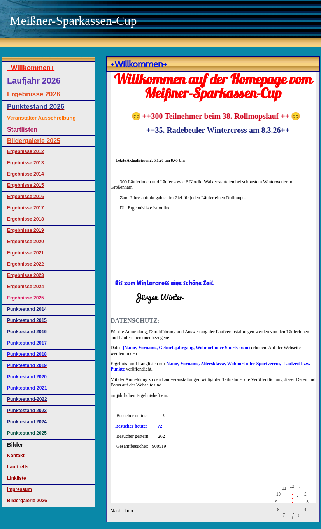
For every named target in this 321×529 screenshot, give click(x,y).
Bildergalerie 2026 (27, 500)
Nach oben (122, 510)
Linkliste (16, 478)
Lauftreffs (17, 467)
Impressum (19, 489)
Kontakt (16, 455)
